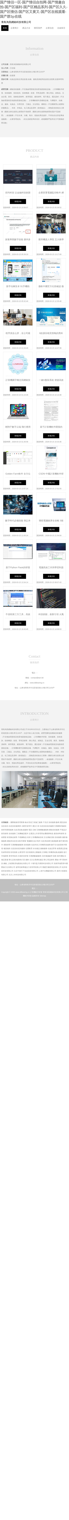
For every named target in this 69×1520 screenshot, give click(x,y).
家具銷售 (4, 834)
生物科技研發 (23, 856)
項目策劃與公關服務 (33, 852)
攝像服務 (43, 848)
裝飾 (54, 856)
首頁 (5, 28)
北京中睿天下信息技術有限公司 (26, 871)
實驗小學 (58, 860)
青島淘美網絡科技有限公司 (16, 22)
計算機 (44, 852)
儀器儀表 (6, 848)
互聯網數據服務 (42, 830)
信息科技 (34, 845)
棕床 (29, 837)
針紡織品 (36, 848)
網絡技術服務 (54, 830)
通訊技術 (63, 822)
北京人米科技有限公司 (17, 875)
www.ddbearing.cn (37, 683)
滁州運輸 (60, 856)
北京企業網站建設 (36, 860)
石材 (43, 856)
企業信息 (50, 28)
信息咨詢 (4, 826)
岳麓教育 (28, 848)
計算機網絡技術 (37, 837)
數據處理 (48, 856)
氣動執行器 (20, 860)
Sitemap (43, 896)
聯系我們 (38, 28)
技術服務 (52, 822)
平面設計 (63, 830)
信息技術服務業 (15, 826)
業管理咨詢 (13, 856)
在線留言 (61, 28)
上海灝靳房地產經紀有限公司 (18, 863)
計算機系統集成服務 (55, 852)
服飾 (27, 860)
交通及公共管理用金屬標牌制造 (41, 834)
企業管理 (21, 852)
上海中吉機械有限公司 (47, 871)
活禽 (34, 830)
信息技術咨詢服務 (47, 826)
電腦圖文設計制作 (34, 841)
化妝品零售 (52, 848)
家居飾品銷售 (12, 837)
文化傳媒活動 (49, 837)
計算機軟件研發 (36, 892)
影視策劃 (13, 852)
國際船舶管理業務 (17, 822)
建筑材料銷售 (59, 834)
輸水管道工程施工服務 (33, 822)
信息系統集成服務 (21, 830)
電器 (30, 830)
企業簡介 (15, 28)
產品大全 (26, 28)
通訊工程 (35, 826)
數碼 (57, 822)
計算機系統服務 (44, 845)
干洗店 (45, 822)
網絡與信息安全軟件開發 (16, 841)
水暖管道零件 (26, 826)
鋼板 (5, 863)
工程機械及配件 (22, 834)
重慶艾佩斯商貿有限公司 (52, 867)
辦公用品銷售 (49, 860)
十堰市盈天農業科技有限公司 (42, 863)
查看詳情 (17, 201)
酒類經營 (6, 845)
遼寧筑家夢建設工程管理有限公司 (29, 867)
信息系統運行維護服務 (50, 841)
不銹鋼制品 (22, 837)
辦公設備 (12, 860)
